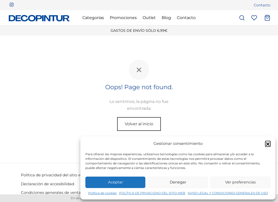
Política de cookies (102, 193)
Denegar (178, 182)
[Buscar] (242, 18)
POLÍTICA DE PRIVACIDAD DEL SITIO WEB (152, 193)
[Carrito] (267, 18)
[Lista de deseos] (254, 18)
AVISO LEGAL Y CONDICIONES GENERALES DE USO (228, 193)
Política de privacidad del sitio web (53, 175)
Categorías (93, 17)
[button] (267, 143)
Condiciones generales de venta (51, 192)
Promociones (123, 17)
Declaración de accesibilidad (47, 183)
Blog (166, 17)
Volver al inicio (139, 123)
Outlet (149, 17)
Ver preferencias (240, 182)
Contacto (262, 5)
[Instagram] (12, 5)
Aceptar (115, 182)
